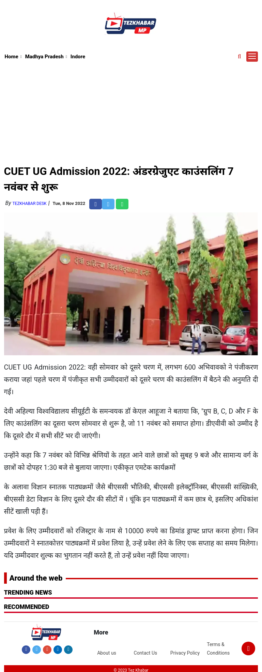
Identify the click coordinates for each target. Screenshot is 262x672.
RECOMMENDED (26, 606)
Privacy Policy (185, 653)
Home (11, 57)
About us (106, 653)
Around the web (36, 578)
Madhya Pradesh (44, 57)
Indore (78, 57)
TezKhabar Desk (29, 203)
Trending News (28, 592)
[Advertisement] (131, 112)
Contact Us (145, 653)
